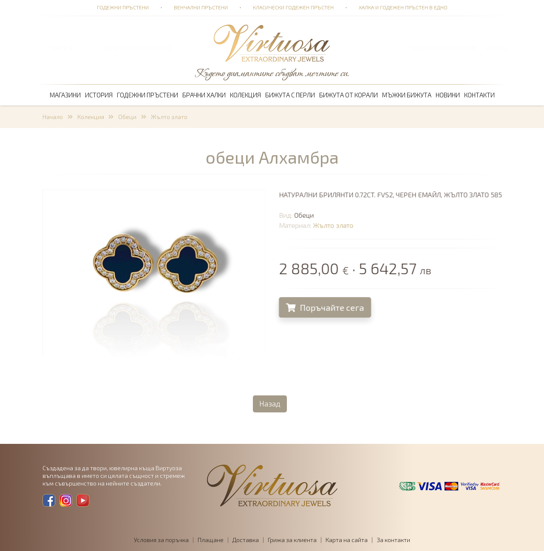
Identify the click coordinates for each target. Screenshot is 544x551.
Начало (52, 116)
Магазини (65, 95)
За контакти (393, 539)
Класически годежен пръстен (293, 7)
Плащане (211, 539)
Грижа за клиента (292, 539)
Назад (269, 403)
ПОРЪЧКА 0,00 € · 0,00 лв (137, 48)
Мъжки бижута (406, 95)
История (99, 95)
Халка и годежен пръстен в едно (403, 7)
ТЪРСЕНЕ (61, 48)
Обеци (127, 116)
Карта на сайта (347, 539)
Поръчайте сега (326, 307)
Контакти (479, 95)
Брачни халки (204, 95)
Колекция (245, 95)
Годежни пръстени (123, 7)
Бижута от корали (348, 95)
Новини (448, 95)
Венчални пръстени (201, 7)
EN (502, 48)
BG (491, 48)
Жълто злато (169, 116)
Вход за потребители (444, 48)
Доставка (245, 539)
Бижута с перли (290, 95)
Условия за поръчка (161, 539)
